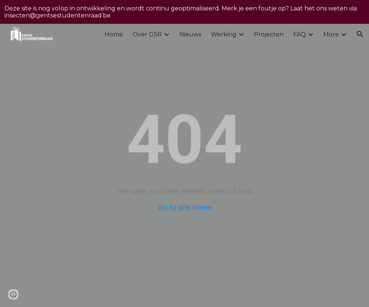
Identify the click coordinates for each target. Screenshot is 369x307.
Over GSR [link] (147, 34)
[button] (360, 34)
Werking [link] (223, 34)
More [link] (331, 34)
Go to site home (185, 207)
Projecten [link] (269, 34)
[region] (184, 12)
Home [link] (114, 34)
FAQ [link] (299, 34)
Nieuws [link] (190, 34)
